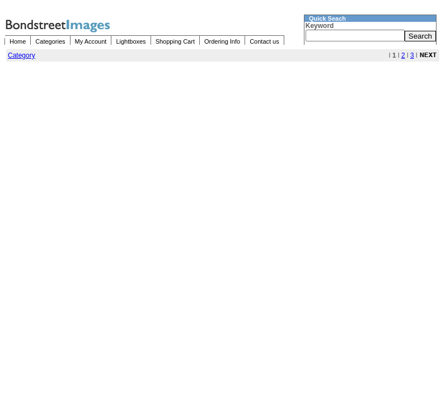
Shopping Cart (175, 41)
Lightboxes (131, 41)
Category (21, 55)
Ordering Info (222, 41)
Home (18, 41)
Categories (50, 41)
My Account (91, 41)
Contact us (264, 41)
